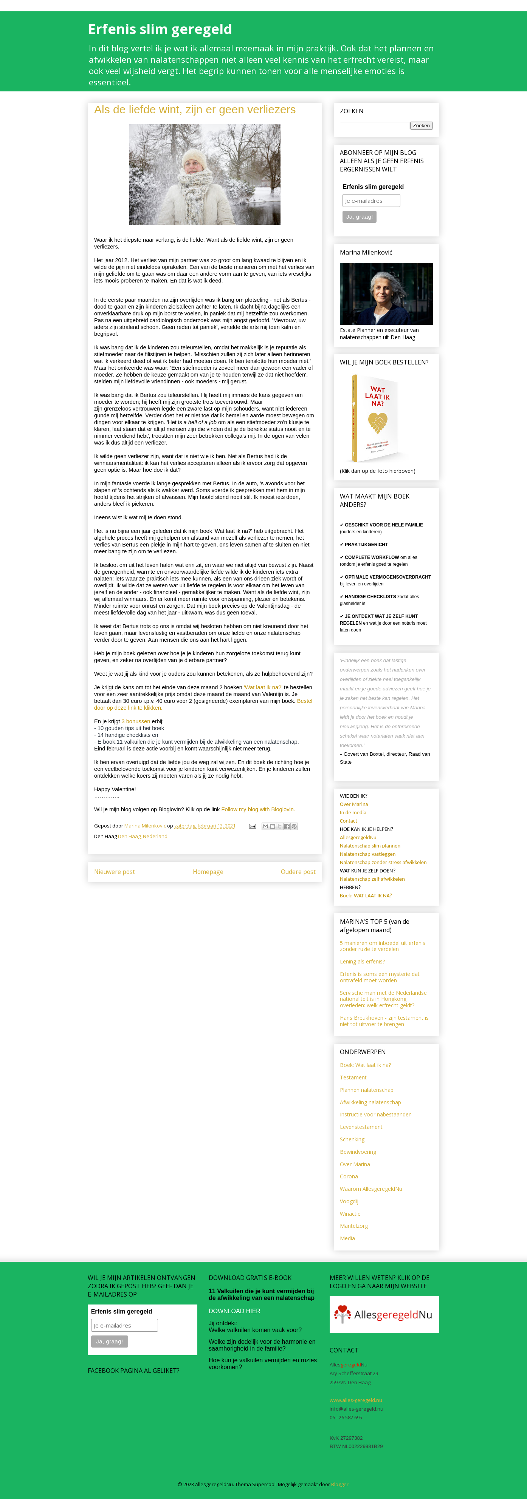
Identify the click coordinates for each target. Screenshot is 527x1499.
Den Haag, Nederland (142, 836)
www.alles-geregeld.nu (356, 1400)
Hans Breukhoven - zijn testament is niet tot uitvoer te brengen (384, 1021)
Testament (353, 1077)
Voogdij (349, 1201)
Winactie (350, 1213)
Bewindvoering (358, 1151)
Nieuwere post (114, 872)
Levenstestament (361, 1126)
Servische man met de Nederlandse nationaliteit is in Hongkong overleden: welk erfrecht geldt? (383, 999)
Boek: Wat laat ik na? (365, 1064)
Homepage (208, 872)
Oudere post (298, 872)
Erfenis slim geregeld (160, 29)
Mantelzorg (354, 1225)
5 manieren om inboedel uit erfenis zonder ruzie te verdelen (382, 946)
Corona (349, 1176)
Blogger (340, 1484)
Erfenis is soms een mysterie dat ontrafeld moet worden (380, 977)
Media (347, 1238)
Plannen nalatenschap (367, 1089)
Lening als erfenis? (362, 961)
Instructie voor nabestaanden (376, 1114)
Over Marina (355, 1164)
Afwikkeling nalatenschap (370, 1102)
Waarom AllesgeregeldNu (371, 1188)
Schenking (352, 1139)
